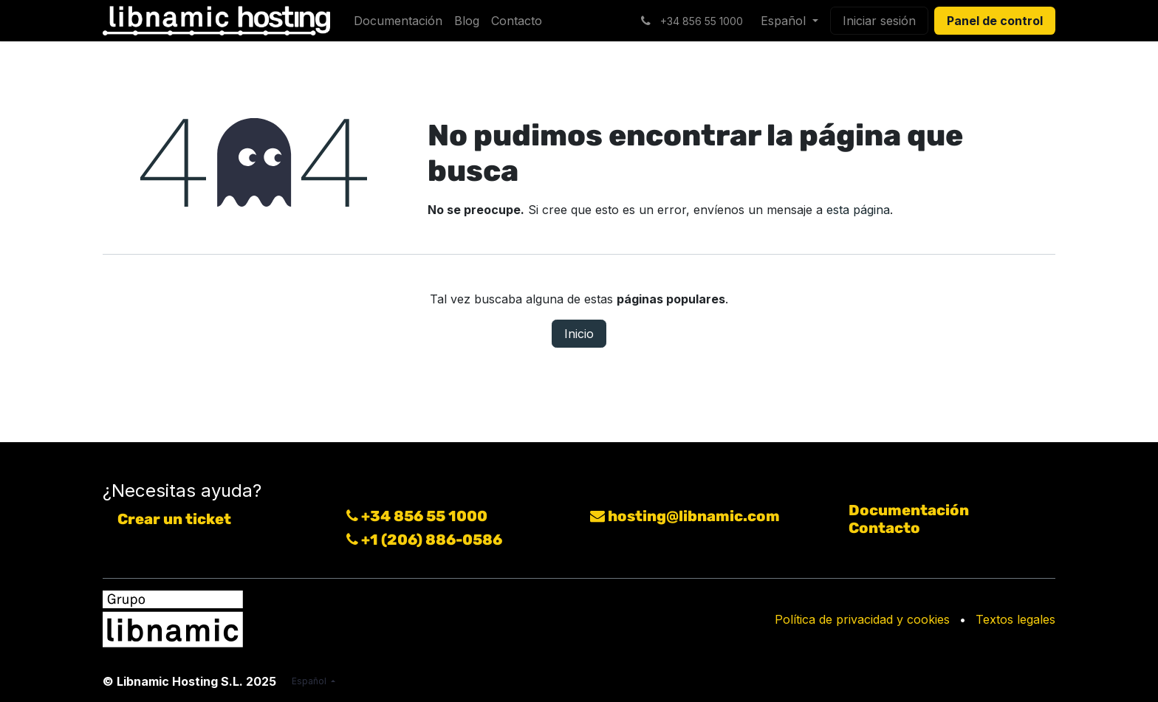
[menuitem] (398, 20)
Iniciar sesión (879, 20)
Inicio (579, 333)
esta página (858, 209)
